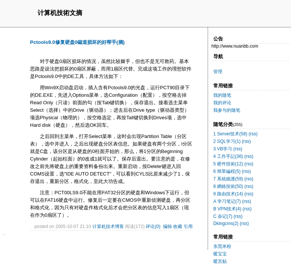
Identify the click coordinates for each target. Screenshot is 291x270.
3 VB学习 (222, 149)
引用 (188, 226)
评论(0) (153, 226)
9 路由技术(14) (228, 193)
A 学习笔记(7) (227, 201)
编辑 (167, 226)
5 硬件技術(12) (228, 163)
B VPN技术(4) (227, 209)
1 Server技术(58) (230, 133)
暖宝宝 (220, 253)
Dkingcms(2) (225, 223)
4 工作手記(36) (228, 156)
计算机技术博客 (108, 226)
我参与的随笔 (226, 110)
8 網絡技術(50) (228, 186)
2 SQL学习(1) (227, 141)
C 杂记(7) (222, 216)
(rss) (253, 133)
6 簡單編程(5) (227, 171)
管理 (217, 71)
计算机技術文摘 (60, 13)
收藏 (177, 226)
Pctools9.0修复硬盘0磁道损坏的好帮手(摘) (77, 42)
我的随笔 (222, 95)
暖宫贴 (220, 261)
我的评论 (222, 102)
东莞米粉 (222, 246)
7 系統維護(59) (228, 179)
